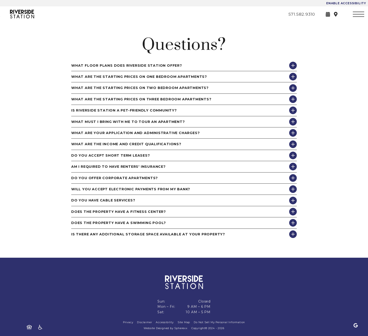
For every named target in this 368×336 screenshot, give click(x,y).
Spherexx (180, 328)
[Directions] (335, 14)
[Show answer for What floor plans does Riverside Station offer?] (293, 65)
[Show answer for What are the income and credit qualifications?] (293, 144)
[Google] (356, 325)
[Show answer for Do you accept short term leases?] (293, 155)
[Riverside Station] (29, 14)
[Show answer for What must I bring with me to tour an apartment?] (293, 122)
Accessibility (165, 322)
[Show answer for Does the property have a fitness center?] (293, 211)
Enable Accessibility (346, 3)
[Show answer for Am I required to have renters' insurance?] (293, 166)
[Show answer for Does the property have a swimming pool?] (293, 223)
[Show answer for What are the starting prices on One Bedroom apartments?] (293, 76)
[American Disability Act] (42, 327)
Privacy (128, 322)
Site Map (184, 322)
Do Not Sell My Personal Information (219, 322)
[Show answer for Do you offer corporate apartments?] (293, 178)
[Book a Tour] (328, 14)
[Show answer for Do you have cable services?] (293, 200)
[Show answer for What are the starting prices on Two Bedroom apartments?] (293, 88)
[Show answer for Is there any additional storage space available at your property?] (293, 234)
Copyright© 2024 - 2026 (207, 328)
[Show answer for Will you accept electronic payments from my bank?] (293, 189)
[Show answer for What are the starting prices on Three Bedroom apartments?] (293, 99)
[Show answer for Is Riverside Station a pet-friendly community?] (293, 110)
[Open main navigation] (358, 14)
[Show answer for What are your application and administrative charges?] (293, 133)
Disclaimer (144, 322)
